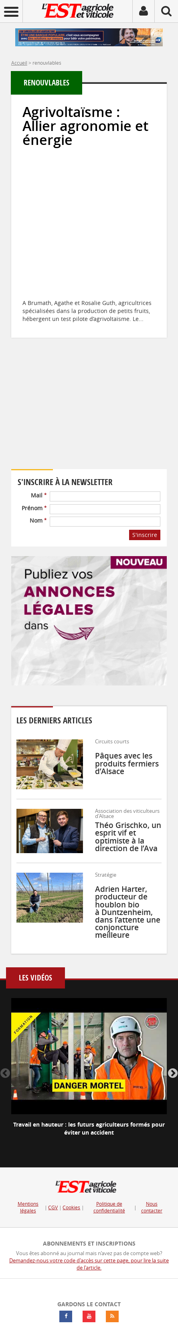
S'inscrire (144, 535)
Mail (39, 495)
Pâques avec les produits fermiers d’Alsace (127, 763)
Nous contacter (151, 1207)
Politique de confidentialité (109, 1207)
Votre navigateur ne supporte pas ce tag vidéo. (83, 415)
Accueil (19, 62)
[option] (89, 1073)
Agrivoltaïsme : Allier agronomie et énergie (85, 126)
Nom (38, 520)
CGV (53, 1207)
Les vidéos (35, 978)
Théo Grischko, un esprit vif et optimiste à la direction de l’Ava (128, 837)
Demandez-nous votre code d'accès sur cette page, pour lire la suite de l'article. (89, 1264)
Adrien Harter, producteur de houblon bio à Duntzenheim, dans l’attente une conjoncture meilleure (127, 912)
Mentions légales (28, 1207)
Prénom (34, 508)
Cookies (71, 1207)
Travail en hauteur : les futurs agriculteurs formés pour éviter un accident (89, 1128)
